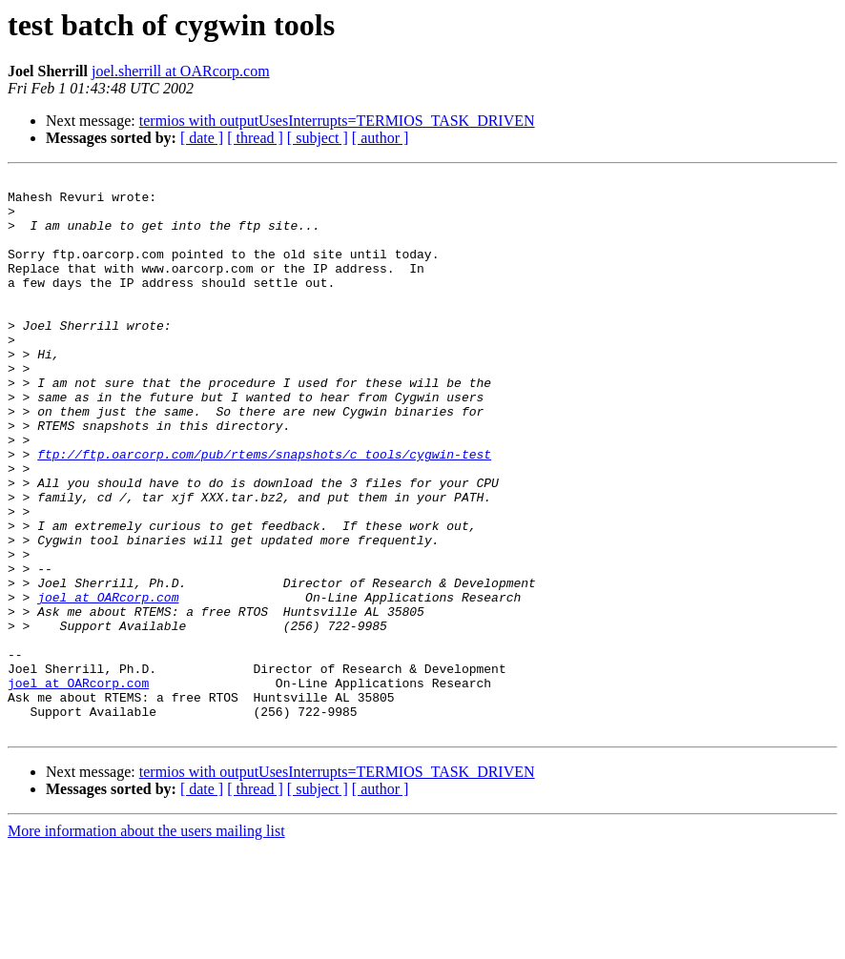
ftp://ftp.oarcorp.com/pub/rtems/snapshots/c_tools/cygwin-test (264, 511)
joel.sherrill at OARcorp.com (181, 71)
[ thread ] (255, 138)
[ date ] (201, 138)
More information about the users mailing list (146, 942)
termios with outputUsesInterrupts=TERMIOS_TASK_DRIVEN (337, 120)
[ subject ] (317, 138)
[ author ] (380, 138)
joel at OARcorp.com (107, 682)
